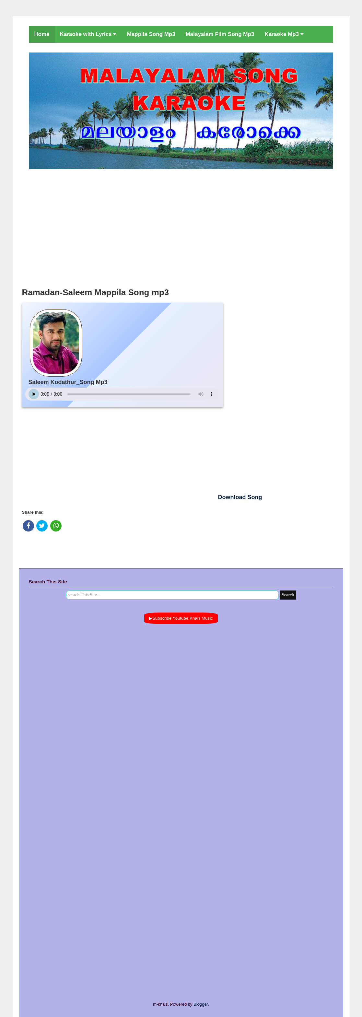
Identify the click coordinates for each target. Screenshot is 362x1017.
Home (42, 34)
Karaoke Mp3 (284, 34)
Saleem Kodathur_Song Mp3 (68, 382)
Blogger (200, 1004)
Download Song (240, 497)
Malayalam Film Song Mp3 (220, 34)
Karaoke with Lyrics (88, 34)
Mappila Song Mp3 (151, 34)
